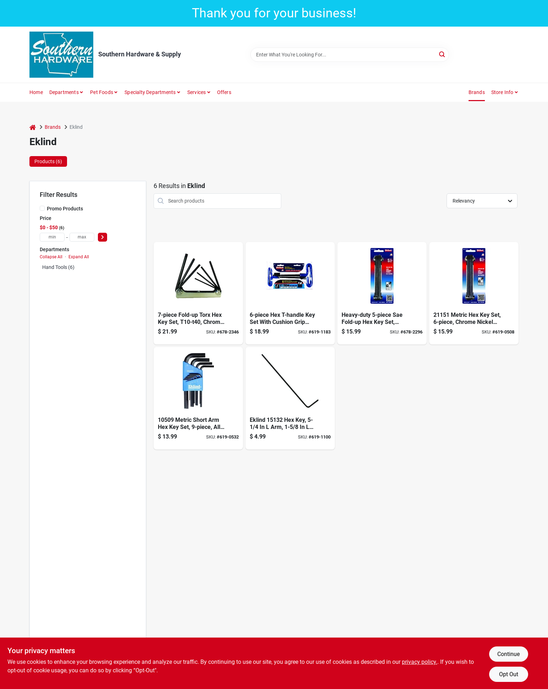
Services (196, 92)
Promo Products (65, 208)
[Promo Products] (42, 208)
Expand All (78, 256)
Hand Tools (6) (58, 267)
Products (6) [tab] (48, 161)
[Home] (32, 127)
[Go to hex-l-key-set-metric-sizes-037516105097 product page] (198, 398)
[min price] (52, 237)
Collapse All (51, 256)
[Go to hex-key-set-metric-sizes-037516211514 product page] (474, 293)
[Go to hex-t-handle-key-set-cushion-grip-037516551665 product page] (290, 293)
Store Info (502, 92)
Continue (508, 654)
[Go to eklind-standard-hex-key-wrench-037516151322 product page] (290, 398)
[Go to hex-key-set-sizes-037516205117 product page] (382, 293)
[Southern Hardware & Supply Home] (61, 55)
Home (36, 92)
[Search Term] (349, 55)
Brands (477, 92)
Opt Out (508, 674)
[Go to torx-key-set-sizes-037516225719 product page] (198, 293)
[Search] (442, 54)
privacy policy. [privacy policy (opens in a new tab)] (419, 661)
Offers (224, 92)
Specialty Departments (150, 92)
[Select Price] (102, 237)
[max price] (82, 237)
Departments (64, 92)
